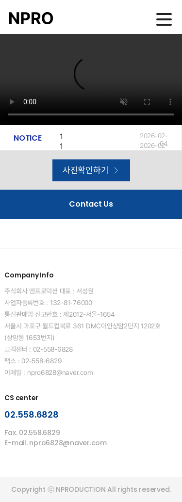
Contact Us (91, 204)
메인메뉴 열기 (164, 19)
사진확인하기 (91, 170)
